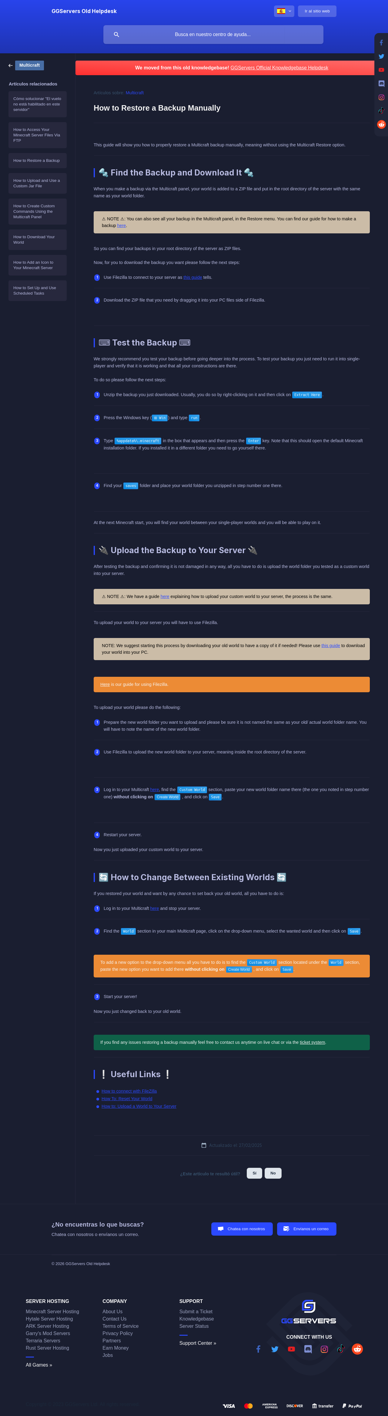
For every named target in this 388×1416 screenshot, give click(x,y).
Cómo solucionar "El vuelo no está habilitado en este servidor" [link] (37, 104)
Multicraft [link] (135, 92)
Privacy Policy (117, 1333)
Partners (111, 1340)
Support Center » (197, 1343)
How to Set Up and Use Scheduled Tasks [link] (34, 291)
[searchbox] (213, 34)
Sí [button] (254, 1173)
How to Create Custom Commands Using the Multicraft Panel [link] (34, 211)
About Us (112, 1311)
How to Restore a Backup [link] (36, 160)
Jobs (107, 1355)
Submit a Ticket (195, 1311)
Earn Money (115, 1348)
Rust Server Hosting (47, 1348)
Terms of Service (120, 1326)
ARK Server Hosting (47, 1326)
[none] (84, 11)
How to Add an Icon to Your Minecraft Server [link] (33, 265)
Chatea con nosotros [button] (246, 1229)
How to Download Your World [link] (34, 240)
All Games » (39, 1365)
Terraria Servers (43, 1340)
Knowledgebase (196, 1318)
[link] (26, 65)
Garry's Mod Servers (48, 1333)
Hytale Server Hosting (49, 1318)
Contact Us (114, 1318)
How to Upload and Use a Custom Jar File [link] (36, 183)
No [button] (273, 1173)
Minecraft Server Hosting (52, 1311)
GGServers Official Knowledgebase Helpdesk (279, 67)
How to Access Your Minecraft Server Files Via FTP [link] (36, 135)
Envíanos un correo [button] (311, 1229)
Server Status (194, 1326)
